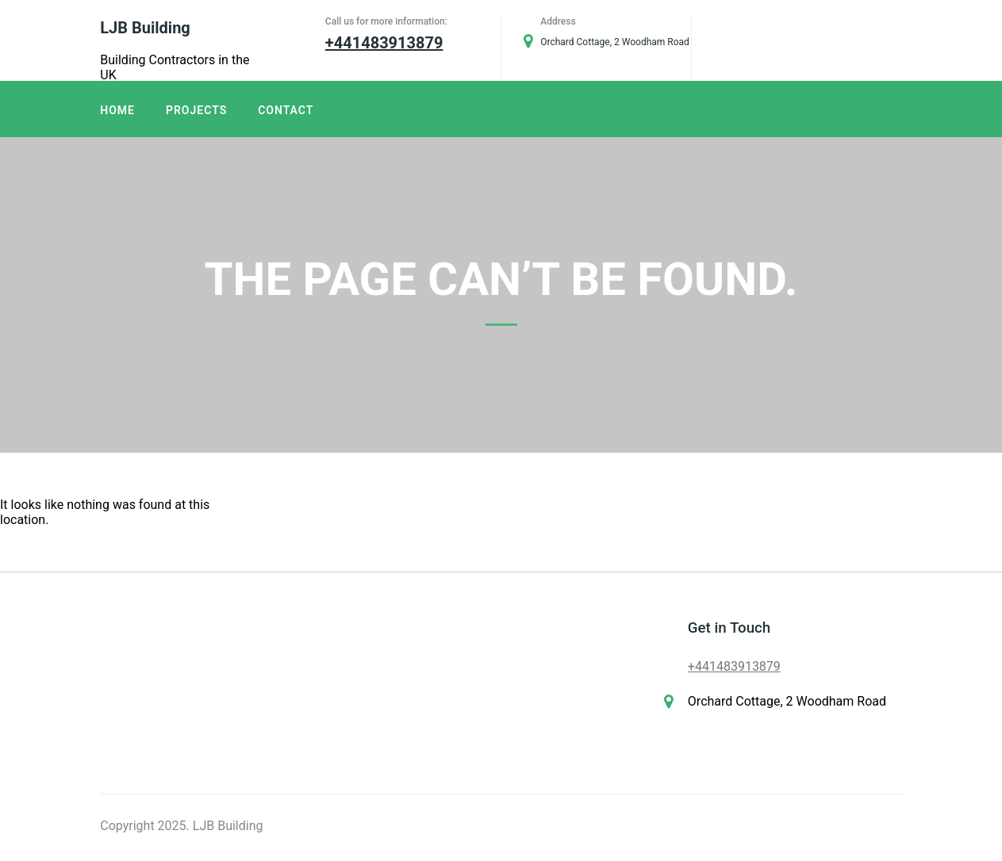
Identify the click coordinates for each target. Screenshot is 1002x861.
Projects (196, 111)
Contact (285, 111)
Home (117, 111)
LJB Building (145, 27)
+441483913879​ (734, 666)
